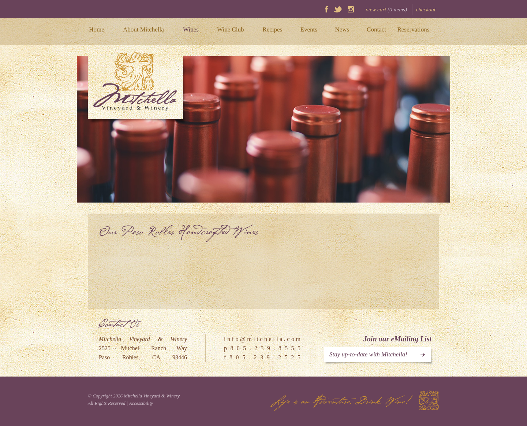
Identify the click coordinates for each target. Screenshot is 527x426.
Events (308, 29)
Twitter (337, 9)
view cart (386, 9)
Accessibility (141, 403)
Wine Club (230, 29)
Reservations (413, 29)
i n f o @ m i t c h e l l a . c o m (262, 339)
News (342, 29)
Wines (191, 29)
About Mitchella (143, 29)
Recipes (272, 29)
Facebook (326, 9)
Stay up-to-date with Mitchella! (368, 354)
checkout (426, 9)
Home (96, 29)
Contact (376, 29)
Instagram (351, 9)
